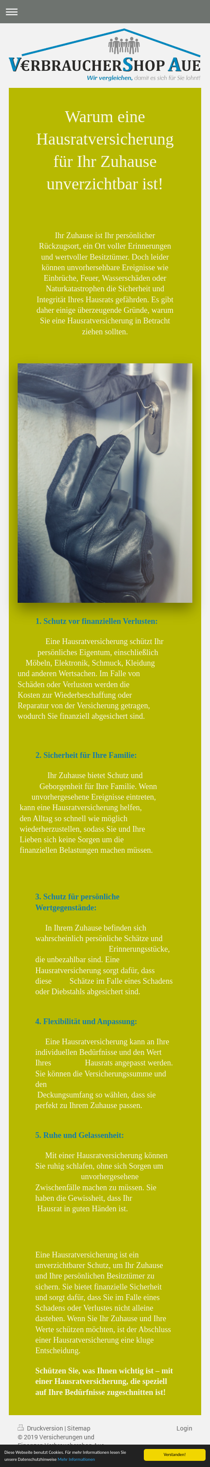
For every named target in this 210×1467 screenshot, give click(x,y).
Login (184, 1428)
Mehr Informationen (76, 1460)
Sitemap (78, 1428)
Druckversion (41, 1428)
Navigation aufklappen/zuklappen (105, 11)
